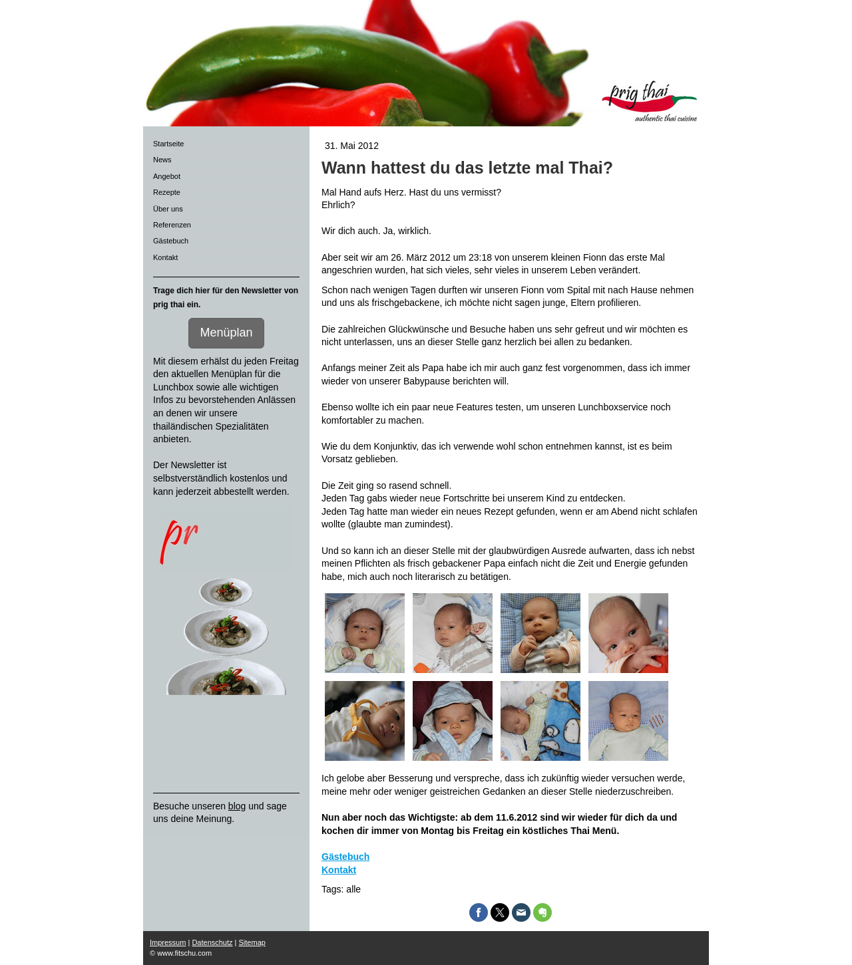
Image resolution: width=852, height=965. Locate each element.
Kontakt (338, 870)
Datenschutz (212, 942)
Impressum (168, 942)
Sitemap (252, 942)
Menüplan (226, 332)
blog (237, 806)
